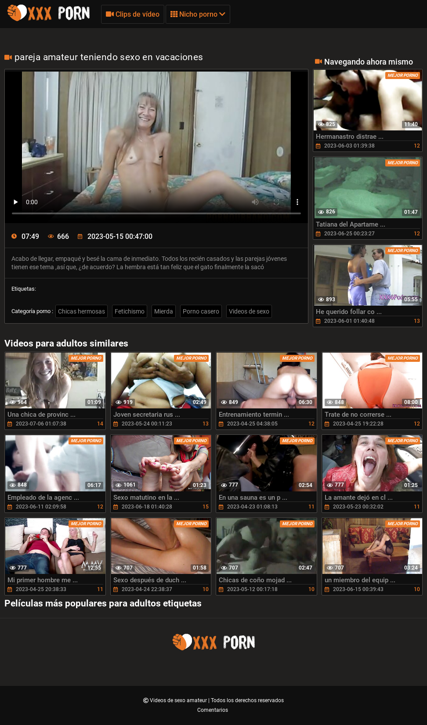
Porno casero (201, 311)
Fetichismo (130, 311)
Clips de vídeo (132, 14)
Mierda (163, 311)
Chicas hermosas (81, 311)
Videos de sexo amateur (179, 700)
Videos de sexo (249, 311)
